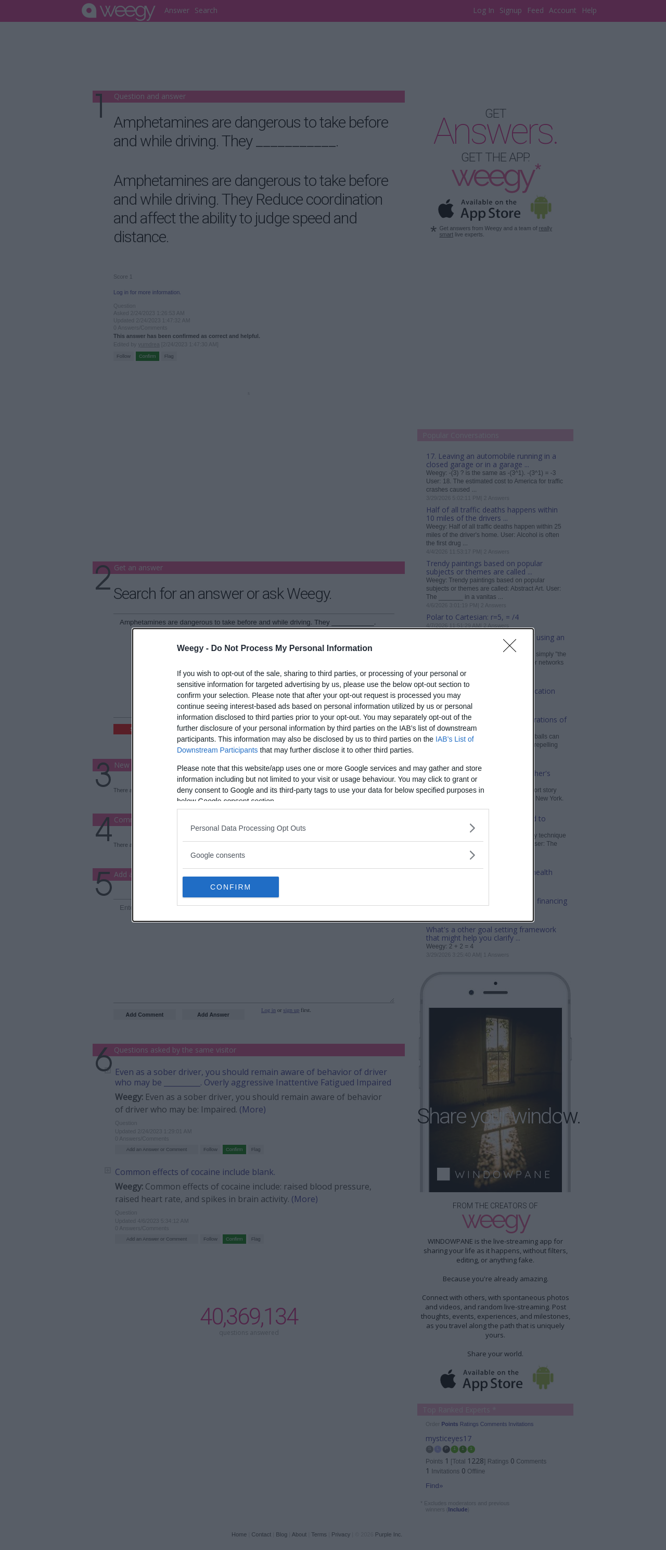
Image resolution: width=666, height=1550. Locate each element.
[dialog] (333, 775)
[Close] (513, 649)
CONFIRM (231, 886)
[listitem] (333, 827)
